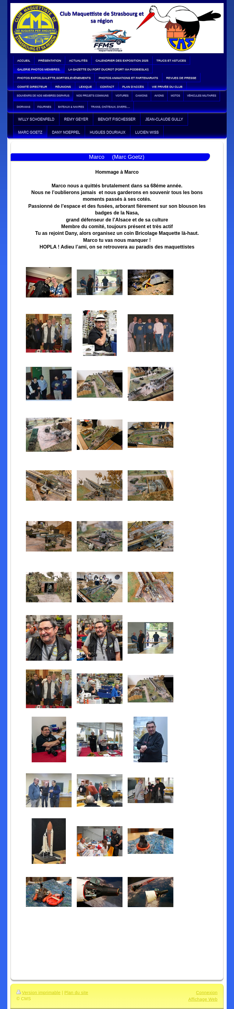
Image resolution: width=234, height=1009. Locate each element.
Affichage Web (203, 999)
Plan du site (76, 992)
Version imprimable (38, 992)
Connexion (207, 992)
